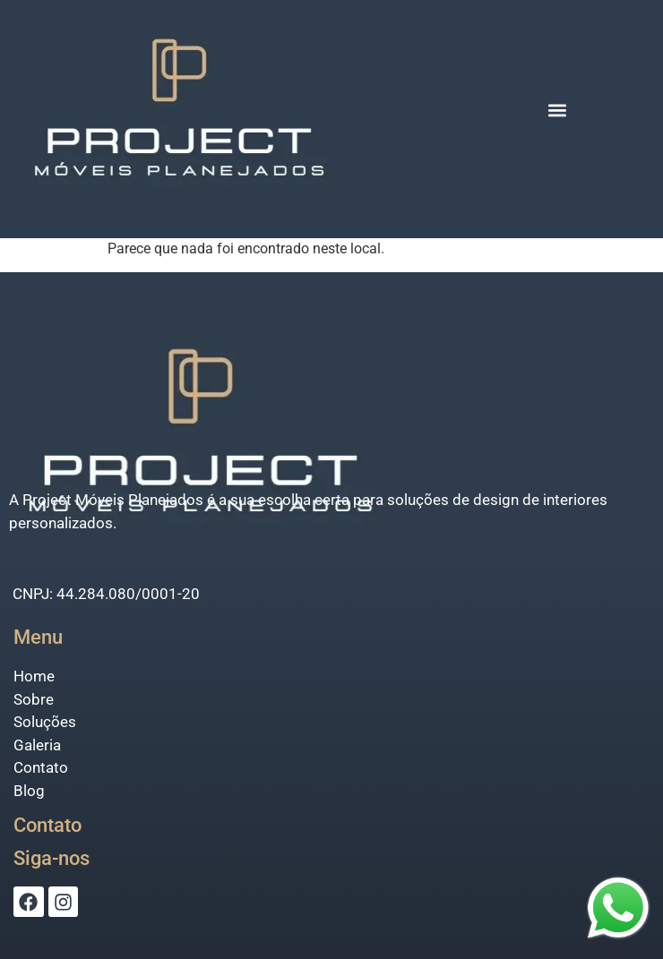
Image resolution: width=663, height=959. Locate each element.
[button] (558, 109)
